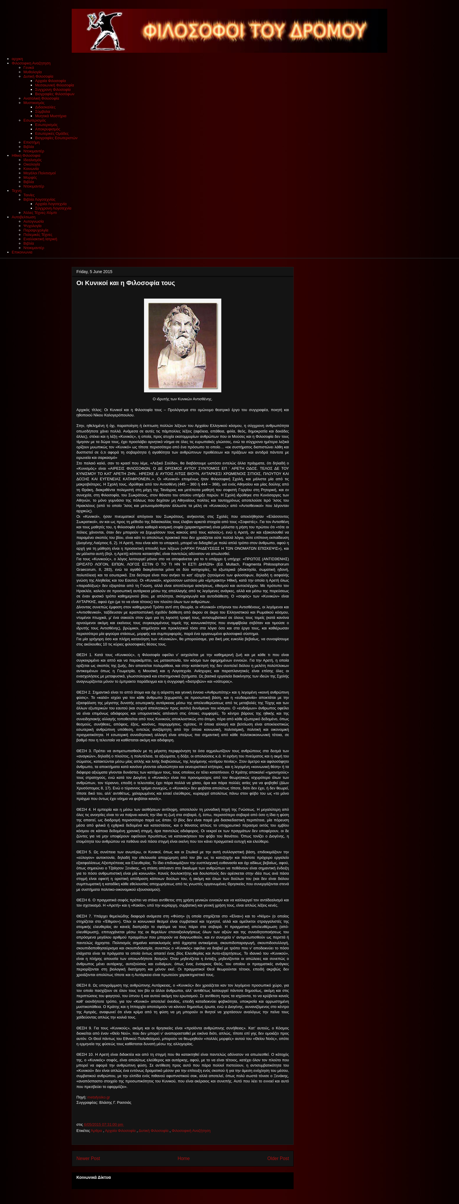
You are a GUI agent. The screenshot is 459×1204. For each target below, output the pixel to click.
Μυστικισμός (33, 103)
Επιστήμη (31, 142)
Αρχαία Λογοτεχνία (50, 204)
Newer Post (88, 1158)
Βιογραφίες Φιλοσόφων (54, 94)
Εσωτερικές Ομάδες (51, 133)
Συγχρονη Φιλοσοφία (53, 89)
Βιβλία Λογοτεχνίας (39, 199)
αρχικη (17, 59)
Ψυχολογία (32, 226)
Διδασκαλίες (45, 107)
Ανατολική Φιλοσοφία (41, 98)
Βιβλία (28, 146)
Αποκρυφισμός (47, 129)
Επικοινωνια (22, 252)
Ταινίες (29, 195)
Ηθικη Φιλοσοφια (26, 155)
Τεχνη (16, 190)
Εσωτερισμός (34, 120)
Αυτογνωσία (33, 221)
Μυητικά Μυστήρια (50, 116)
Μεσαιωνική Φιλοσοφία (54, 85)
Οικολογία (31, 164)
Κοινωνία (31, 168)
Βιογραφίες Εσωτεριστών (56, 138)
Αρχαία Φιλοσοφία (50, 81)
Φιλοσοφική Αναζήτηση (191, 1130)
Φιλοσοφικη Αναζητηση (31, 63)
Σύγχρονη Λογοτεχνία (53, 208)
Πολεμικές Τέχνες (37, 234)
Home (184, 1158)
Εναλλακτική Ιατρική (40, 239)
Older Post (278, 1158)
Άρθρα (97, 1130)
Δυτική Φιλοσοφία (38, 76)
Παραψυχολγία (35, 230)
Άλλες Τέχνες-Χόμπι (40, 212)
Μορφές (30, 177)
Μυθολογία (32, 72)
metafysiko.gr (99, 1097)
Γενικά (28, 67)
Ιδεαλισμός (32, 160)
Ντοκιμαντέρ (33, 151)
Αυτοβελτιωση (23, 217)
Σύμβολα (42, 111)
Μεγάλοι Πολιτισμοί (39, 173)
